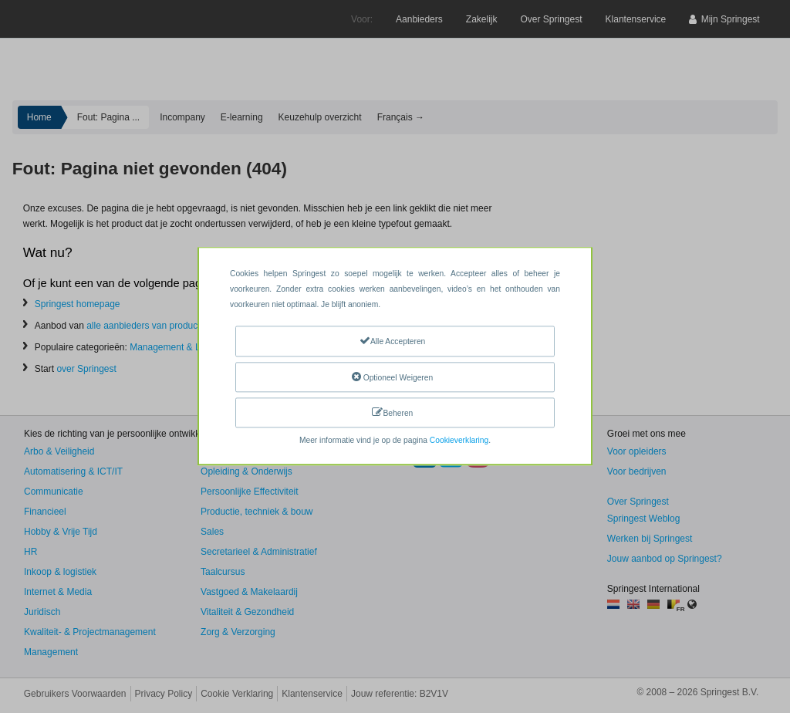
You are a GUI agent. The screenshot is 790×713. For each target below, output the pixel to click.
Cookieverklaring (459, 441)
